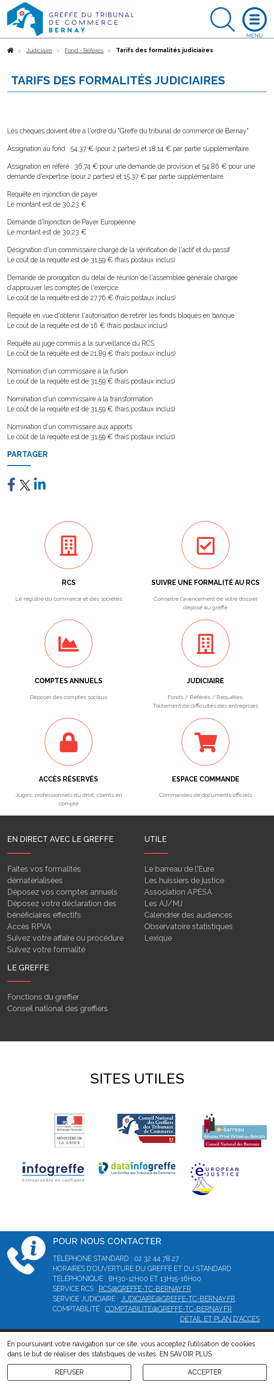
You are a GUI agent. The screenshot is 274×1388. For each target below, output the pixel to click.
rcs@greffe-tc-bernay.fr (145, 1289)
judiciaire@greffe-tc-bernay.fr (178, 1299)
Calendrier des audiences (188, 915)
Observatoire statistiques (188, 926)
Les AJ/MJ (163, 903)
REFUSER (69, 1372)
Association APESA (178, 892)
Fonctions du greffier (43, 997)
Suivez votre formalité (46, 949)
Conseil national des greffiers (57, 1008)
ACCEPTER (205, 1372)
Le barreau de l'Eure (179, 869)
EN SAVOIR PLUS (186, 1354)
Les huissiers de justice (184, 880)
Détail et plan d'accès (220, 1319)
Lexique (158, 938)
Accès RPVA (29, 926)
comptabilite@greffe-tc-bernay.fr (168, 1309)
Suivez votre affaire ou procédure (65, 938)
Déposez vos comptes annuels (62, 892)
